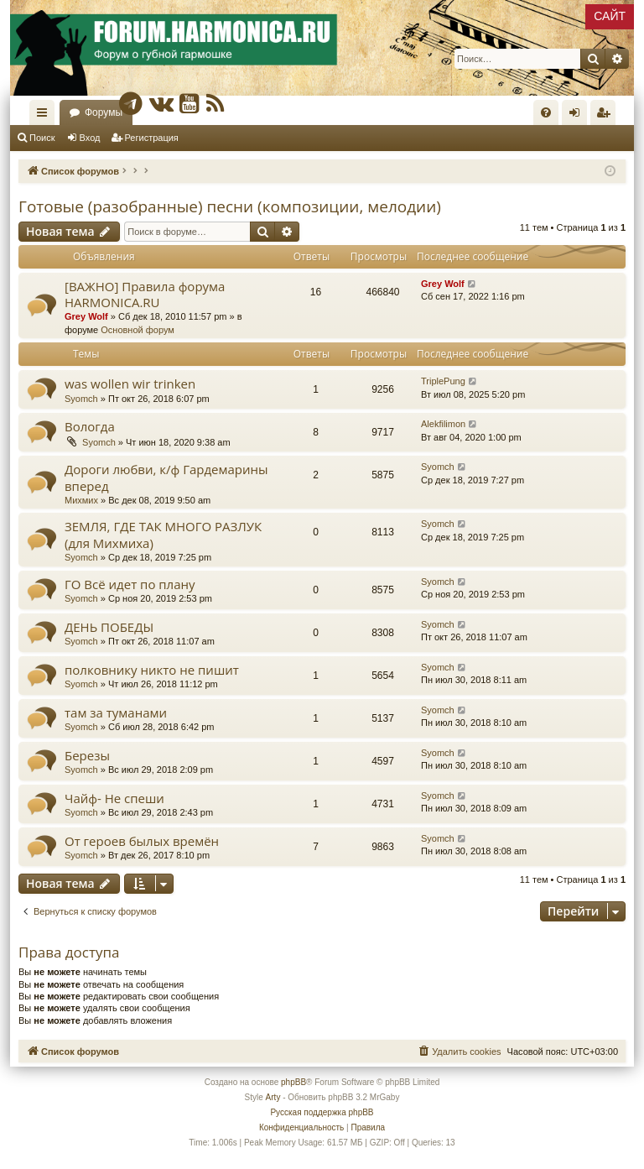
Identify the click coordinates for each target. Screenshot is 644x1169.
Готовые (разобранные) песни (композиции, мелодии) (229, 206)
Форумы (103, 112)
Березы (87, 755)
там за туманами (116, 712)
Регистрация (152, 138)
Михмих (81, 500)
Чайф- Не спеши (114, 798)
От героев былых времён (142, 840)
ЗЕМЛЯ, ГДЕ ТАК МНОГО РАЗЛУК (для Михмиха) (163, 534)
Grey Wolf (86, 316)
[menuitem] (545, 112)
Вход (90, 138)
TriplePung (443, 381)
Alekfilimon (443, 424)
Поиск (42, 138)
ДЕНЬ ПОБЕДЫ (109, 626)
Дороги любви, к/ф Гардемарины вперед (166, 477)
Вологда (90, 426)
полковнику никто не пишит (152, 669)
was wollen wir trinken (130, 383)
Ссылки (45, 116)
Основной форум (137, 330)
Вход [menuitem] (578, 116)
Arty (273, 1097)
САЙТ (610, 16)
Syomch (81, 399)
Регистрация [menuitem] (606, 116)
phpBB (293, 1082)
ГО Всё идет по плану (130, 584)
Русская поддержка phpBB (321, 1112)
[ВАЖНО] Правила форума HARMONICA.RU (145, 294)
